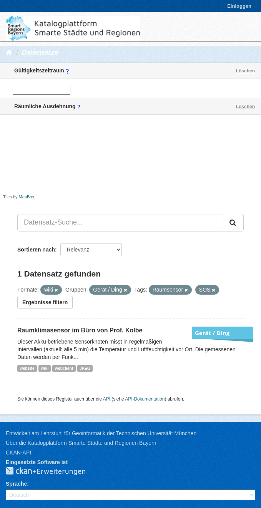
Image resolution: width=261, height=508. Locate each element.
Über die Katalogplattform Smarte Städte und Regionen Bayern (81, 443)
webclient (64, 368)
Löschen (245, 71)
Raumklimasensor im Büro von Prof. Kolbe (79, 330)
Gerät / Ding (212, 333)
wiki (44, 368)
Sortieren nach (36, 249)
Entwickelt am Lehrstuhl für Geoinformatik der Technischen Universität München (101, 433)
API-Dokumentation (145, 399)
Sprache (16, 484)
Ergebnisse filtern (45, 302)
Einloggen (239, 6)
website (27, 368)
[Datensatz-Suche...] (120, 222)
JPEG (85, 368)
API (106, 399)
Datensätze (40, 52)
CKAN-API (18, 452)
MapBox (26, 196)
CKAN (52, 471)
